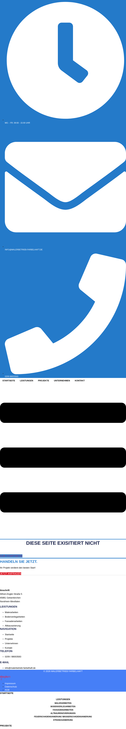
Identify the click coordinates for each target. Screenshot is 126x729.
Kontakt (80, 381)
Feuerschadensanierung (48, 717)
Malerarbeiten (63, 703)
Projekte (43, 381)
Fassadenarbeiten (63, 710)
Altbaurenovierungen (63, 713)
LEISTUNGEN (63, 699)
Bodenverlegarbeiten (63, 706)
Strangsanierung (63, 720)
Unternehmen (62, 381)
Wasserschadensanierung (77, 717)
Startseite (8, 381)
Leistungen (26, 381)
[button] (63, 699)
